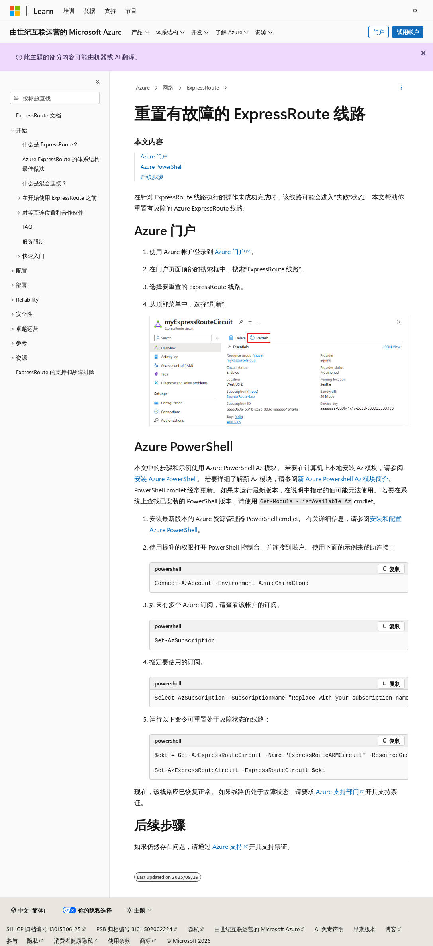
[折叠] (97, 81)
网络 (168, 87)
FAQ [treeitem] (27, 226)
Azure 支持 (227, 846)
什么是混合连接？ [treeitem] (44, 183)
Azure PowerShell (161, 166)
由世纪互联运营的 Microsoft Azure (257, 929)
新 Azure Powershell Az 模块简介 (343, 478)
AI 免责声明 (329, 929)
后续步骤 (152, 177)
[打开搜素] (415, 11)
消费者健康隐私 (73, 940)
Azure (143, 87)
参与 (12, 940)
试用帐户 (408, 32)
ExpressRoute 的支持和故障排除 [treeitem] (55, 372)
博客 (390, 929)
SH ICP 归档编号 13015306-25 (43, 929)
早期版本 (364, 929)
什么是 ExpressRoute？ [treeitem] (50, 144)
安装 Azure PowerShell (165, 478)
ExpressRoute (203, 87)
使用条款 (119, 940)
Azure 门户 (154, 156)
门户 (378, 32)
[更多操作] (401, 88)
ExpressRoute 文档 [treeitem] (38, 115)
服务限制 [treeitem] (33, 241)
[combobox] (55, 98)
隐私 (193, 929)
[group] (278, 698)
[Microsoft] (15, 11)
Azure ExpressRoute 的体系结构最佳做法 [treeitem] (61, 164)
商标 (145, 940)
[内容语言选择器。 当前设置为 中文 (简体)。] (28, 910)
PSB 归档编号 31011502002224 (134, 929)
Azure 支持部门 (337, 791)
